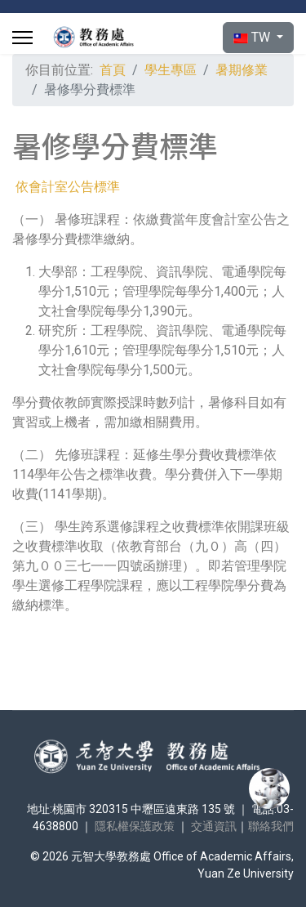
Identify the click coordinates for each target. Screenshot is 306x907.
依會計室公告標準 (68, 186)
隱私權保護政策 (135, 826)
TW (253, 37)
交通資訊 (214, 826)
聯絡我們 (271, 826)
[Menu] (22, 37)
